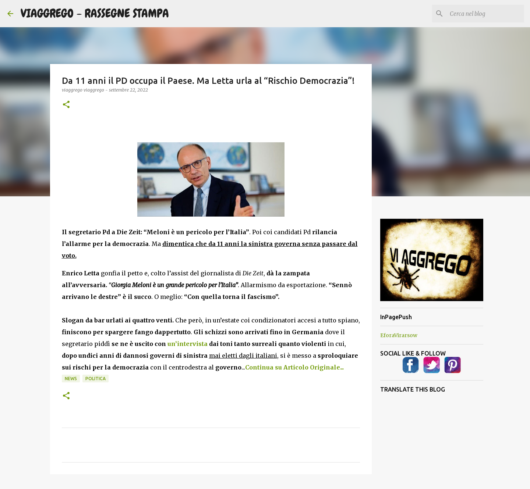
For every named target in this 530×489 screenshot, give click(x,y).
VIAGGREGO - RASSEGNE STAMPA (95, 13)
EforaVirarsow (398, 335)
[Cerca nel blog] (485, 13)
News (71, 378)
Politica (95, 378)
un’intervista (187, 343)
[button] (66, 105)
